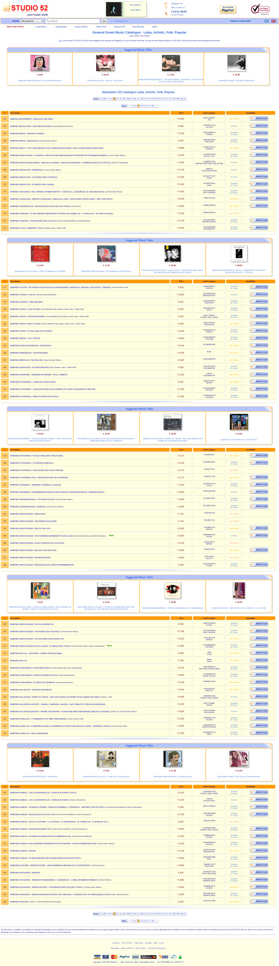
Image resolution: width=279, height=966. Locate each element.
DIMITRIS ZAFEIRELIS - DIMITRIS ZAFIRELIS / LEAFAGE (35, 485)
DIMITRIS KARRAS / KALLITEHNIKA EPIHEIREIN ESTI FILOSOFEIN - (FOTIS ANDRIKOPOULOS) (53, 843)
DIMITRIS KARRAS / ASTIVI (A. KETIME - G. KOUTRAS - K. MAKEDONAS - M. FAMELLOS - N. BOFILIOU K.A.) (59, 822)
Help (173, 7)
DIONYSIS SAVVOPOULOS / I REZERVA (40, 776)
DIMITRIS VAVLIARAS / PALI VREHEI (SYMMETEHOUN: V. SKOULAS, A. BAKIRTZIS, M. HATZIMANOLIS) (57, 192)
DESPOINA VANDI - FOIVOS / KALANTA (105, 80)
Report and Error (127, 948)
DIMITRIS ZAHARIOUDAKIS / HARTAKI (28, 506)
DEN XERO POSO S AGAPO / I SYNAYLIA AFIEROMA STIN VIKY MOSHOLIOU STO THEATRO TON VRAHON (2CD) (106, 608)
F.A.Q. (161, 943)
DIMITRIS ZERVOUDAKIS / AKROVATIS (27, 514)
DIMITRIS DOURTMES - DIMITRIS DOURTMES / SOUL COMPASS (38, 374)
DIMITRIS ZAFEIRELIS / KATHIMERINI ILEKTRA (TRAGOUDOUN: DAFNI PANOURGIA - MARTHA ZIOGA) (57, 492)
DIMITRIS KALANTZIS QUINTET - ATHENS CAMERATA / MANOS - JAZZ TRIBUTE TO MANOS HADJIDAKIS (58, 704)
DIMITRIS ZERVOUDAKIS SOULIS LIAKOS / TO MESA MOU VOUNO (40, 646)
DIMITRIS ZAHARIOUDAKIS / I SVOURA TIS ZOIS (32, 499)
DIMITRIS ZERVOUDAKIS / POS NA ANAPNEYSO (40, 80)
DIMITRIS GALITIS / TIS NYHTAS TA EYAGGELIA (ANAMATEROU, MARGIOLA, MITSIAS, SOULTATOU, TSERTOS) (60, 287)
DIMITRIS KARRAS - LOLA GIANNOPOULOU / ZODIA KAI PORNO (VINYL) (43, 792)
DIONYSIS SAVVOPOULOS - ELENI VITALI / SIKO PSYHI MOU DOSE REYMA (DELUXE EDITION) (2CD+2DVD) (172, 271)
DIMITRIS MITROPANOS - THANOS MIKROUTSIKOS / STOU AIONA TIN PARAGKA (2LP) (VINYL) (40, 439)
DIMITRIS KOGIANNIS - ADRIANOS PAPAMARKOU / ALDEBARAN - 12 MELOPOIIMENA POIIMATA (54, 880)
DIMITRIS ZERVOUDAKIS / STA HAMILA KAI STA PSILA (106, 271)
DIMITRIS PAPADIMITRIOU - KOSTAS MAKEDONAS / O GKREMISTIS (172, 608)
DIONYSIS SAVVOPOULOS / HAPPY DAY (239, 440)
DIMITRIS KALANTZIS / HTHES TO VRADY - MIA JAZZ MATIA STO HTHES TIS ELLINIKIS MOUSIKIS (172, 439)
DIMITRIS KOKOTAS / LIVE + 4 (24, 902)
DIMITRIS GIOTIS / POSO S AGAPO (25, 324)
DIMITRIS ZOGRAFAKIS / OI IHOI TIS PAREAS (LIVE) (33, 675)
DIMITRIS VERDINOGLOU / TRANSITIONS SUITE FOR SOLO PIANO (40, 206)
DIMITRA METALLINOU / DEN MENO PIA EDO (30, 126)
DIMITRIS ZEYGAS (18, 660)
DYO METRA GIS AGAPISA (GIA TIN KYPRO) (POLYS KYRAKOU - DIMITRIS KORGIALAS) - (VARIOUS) (106, 439)
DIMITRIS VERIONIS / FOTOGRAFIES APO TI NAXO (33, 221)
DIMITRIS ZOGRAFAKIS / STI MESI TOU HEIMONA (32, 682)
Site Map (148, 943)
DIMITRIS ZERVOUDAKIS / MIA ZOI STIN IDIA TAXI (33, 550)
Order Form (138, 943)
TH (128, 98)
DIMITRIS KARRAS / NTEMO (23, 851)
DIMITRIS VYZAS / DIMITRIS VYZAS (26, 228)
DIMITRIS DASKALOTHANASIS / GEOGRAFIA (30, 345)
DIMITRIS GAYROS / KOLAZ (22, 294)
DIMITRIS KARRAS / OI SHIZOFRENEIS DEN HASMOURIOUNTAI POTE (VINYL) (45, 858)
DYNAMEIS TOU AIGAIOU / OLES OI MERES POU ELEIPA (40, 271)
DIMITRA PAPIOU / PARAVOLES (24, 141)
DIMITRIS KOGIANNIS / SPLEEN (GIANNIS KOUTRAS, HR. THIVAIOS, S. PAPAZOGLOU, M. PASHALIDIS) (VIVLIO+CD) (62, 894)
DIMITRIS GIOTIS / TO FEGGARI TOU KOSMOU (31, 331)
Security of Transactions (156, 948)
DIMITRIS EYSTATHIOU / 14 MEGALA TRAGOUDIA (33, 382)
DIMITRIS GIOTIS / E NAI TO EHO (25, 309)
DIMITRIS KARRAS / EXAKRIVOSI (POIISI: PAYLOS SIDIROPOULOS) (40, 836)
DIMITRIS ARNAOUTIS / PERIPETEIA (26, 170)
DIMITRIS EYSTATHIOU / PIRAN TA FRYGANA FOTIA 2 (34, 396)
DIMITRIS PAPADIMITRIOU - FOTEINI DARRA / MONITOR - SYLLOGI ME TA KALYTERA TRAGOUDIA (170, 80)
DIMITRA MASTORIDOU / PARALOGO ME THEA (31, 119)
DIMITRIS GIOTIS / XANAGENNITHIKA (27, 316)
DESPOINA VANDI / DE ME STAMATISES (236, 80)
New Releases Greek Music (135, 7)
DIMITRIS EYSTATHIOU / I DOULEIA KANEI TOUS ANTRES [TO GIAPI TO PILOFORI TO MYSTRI (52, 389)
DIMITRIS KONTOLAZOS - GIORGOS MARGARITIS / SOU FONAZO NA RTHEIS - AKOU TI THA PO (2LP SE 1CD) (40, 608)
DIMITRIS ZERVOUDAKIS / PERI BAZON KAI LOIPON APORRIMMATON (42, 565)
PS (178, 98)
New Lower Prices (15, 27)
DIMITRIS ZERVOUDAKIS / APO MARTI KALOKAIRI (33, 521)
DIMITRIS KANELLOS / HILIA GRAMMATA (29, 733)
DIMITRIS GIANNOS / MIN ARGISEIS (26, 302)
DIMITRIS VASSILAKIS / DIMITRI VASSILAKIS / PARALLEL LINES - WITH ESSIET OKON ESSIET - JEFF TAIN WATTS (61, 199)
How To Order (127, 943)
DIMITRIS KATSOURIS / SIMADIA (25, 872)
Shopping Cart (177, 3)
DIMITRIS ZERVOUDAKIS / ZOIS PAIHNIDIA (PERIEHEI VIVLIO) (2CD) (41, 536)
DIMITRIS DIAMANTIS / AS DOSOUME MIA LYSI (31, 367)
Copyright (96, 962)
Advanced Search (122, 21)
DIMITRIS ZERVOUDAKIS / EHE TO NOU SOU (30, 528)
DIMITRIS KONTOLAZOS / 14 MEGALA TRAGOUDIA (106, 776)
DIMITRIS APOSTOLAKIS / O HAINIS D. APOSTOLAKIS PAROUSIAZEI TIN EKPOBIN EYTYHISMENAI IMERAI (58, 155)
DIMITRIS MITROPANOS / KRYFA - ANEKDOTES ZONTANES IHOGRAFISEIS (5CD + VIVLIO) (238, 271)
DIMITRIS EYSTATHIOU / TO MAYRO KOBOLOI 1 (32, 463)
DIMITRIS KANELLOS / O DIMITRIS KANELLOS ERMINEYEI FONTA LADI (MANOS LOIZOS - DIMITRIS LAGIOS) (60, 726)
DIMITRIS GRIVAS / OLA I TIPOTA (25, 338)
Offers (154, 27)
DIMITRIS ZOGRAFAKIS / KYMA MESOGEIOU (30, 668)
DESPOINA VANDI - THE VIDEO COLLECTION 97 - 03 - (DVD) (239, 608)
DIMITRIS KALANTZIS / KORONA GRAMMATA (31, 690)
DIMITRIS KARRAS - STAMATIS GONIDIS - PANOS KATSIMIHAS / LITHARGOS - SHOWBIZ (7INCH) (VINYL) (58, 807)
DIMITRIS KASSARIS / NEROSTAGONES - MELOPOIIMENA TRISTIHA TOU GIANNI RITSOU (50, 865)
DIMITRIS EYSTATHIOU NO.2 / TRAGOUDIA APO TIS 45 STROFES (39, 477)
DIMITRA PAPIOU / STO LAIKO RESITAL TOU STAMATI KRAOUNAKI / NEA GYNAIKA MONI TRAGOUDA (57, 148)
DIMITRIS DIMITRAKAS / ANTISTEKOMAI (29, 353)
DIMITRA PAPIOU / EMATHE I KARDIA (27, 133)
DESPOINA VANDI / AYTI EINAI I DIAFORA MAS (238, 776)
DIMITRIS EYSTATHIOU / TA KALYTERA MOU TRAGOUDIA (36, 456)
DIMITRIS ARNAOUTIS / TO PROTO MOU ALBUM (32, 184)
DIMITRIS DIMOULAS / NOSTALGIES (26, 360)
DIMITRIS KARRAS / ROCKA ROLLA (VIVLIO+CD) (32, 814)
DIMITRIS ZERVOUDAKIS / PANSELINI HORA (30, 557)
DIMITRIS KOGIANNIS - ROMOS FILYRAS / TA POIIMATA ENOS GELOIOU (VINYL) (46, 887)
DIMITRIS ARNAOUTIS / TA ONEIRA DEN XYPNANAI (33, 177)
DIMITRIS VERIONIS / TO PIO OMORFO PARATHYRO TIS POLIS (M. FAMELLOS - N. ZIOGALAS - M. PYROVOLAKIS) (61, 213)
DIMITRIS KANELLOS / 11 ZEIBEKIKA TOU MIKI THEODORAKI (38, 719)
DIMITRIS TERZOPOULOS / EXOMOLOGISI (173, 776)
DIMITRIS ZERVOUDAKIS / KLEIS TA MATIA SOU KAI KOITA (37, 543)
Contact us (180, 7)
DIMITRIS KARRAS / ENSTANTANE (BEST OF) (30, 829)
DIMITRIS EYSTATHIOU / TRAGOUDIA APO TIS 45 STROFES (36, 470)
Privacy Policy (140, 948)
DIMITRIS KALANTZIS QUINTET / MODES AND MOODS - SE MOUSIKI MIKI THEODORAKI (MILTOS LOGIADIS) (59, 711)
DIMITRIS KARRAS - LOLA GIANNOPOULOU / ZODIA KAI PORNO (39, 800)
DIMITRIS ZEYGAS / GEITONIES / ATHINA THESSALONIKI (36, 653)
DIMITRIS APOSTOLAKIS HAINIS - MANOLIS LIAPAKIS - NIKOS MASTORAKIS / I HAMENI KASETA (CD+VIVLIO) (60, 162)
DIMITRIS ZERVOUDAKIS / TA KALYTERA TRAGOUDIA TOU (37, 639)
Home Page (115, 948)
